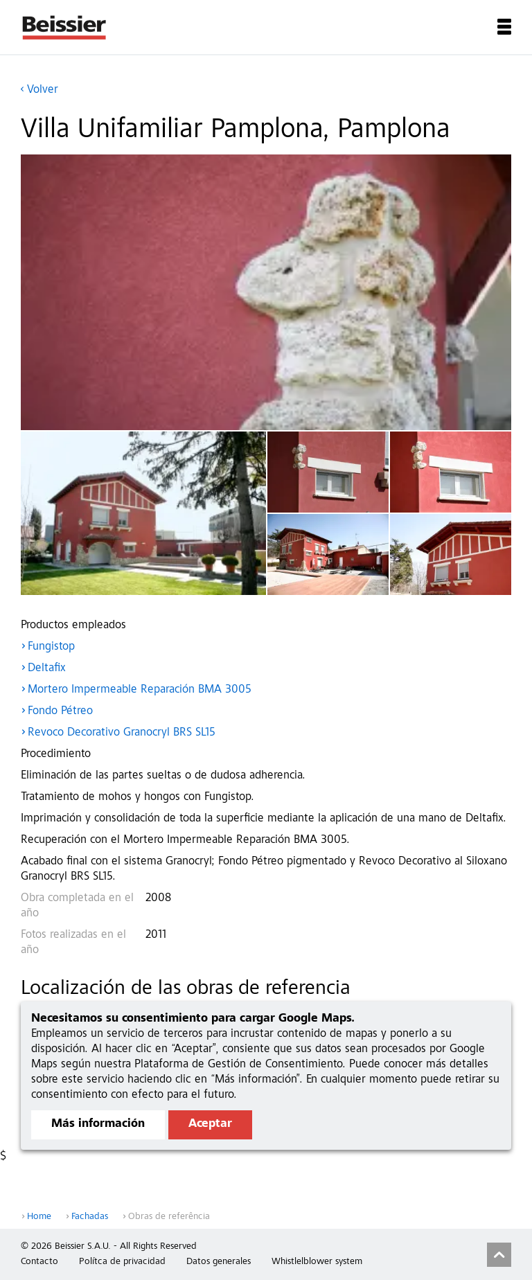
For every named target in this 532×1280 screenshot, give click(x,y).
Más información (98, 1124)
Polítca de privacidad (122, 1262)
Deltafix (47, 669)
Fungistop (51, 647)
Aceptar (210, 1124)
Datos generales (218, 1262)
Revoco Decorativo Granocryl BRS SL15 (121, 733)
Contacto (39, 1262)
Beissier (65, 27)
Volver (42, 90)
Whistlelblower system (317, 1262)
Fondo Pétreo (60, 712)
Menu (504, 26)
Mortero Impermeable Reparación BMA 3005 (139, 690)
